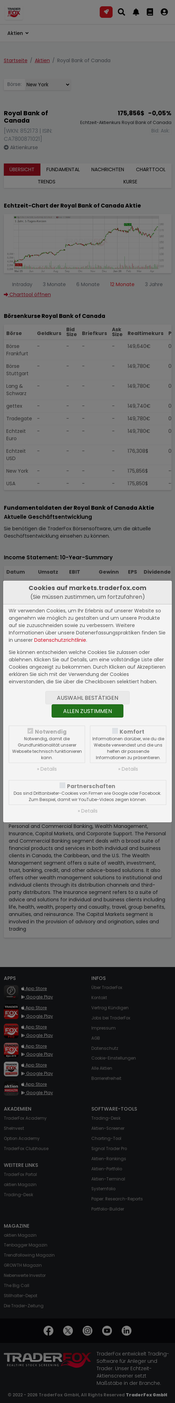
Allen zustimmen (87, 711)
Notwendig (51, 731)
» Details (47, 768)
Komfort (132, 731)
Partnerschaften (91, 786)
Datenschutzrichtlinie (60, 640)
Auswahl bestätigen (87, 698)
